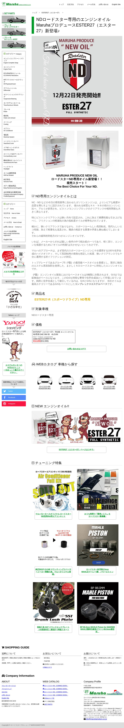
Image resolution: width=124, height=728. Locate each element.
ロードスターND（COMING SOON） (55, 695)
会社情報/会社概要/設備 (13, 194)
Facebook (9, 397)
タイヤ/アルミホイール (12, 104)
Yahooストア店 (49, 698)
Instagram (9, 403)
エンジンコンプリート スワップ (14, 61)
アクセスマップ (6, 689)
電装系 (9, 136)
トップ (61, 4)
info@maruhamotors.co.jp (96, 719)
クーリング (8, 123)
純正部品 (8, 180)
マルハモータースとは (9, 686)
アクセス (80, 4)
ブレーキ (7, 110)
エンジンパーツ (9, 68)
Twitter (8, 391)
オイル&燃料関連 (10, 174)
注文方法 (70, 4)
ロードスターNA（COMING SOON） (55, 686)
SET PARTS (48, 704)
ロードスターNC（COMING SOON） (55, 692)
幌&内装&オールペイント (13, 161)
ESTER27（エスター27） (51, 13)
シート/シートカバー (11, 142)
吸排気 (9, 117)
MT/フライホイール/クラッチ (13, 82)
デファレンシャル (10, 89)
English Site (116, 4)
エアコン (8, 129)
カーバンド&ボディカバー (13, 155)
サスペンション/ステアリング (14, 97)
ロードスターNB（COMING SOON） (55, 689)
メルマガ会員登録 (11, 233)
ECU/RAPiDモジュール (12, 74)
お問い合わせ (103, 4)
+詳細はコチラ (47, 667)
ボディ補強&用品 (13, 187)
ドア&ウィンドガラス (11, 149)
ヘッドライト (8, 168)
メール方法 (91, 4)
